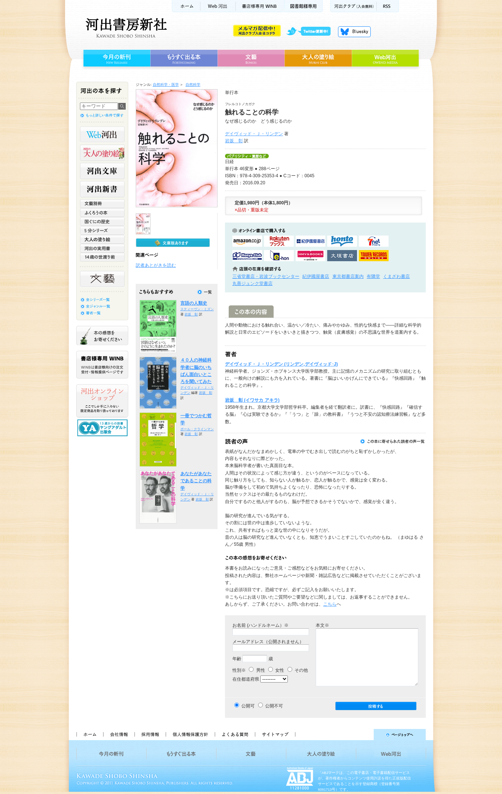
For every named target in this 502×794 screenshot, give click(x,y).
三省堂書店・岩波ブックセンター (265, 276)
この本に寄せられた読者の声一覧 (393, 441)
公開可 (248, 706)
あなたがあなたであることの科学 (196, 481)
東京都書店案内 (348, 276)
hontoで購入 (342, 241)
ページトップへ (364, 734)
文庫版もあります (173, 242)
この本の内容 (251, 311)
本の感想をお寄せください (102, 335)
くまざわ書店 (396, 276)
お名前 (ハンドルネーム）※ (260, 625)
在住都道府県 (245, 679)
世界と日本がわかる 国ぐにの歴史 (102, 221)
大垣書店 (342, 255)
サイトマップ (275, 734)
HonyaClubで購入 (247, 255)
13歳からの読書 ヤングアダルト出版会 (103, 427)
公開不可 (274, 706)
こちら (330, 604)
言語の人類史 (193, 303)
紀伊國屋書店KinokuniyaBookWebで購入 (310, 241)
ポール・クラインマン (197, 429)
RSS (388, 6)
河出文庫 (102, 171)
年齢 (236, 658)
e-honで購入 (279, 255)
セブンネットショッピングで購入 (374, 241)
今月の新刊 (115, 58)
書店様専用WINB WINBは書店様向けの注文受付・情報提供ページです (102, 365)
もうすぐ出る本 (184, 58)
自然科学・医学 (166, 84)
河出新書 (102, 189)
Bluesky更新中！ (354, 32)
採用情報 (149, 734)
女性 (276, 670)
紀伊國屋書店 (315, 276)
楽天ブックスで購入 (279, 241)
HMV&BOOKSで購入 (310, 255)
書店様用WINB (260, 6)
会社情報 (118, 734)
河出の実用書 (102, 248)
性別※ (239, 670)
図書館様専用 (303, 6)
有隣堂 (373, 276)
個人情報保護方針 (190, 734)
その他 (297, 670)
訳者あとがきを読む (156, 265)
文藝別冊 (102, 203)
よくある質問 (235, 734)
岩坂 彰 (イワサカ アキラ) (252, 400)
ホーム (186, 6)
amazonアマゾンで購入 (247, 241)
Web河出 (218, 6)
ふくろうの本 (102, 212)
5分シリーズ (102, 230)
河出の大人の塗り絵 (102, 153)
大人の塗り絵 (318, 58)
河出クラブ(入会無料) (353, 6)
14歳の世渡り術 (102, 257)
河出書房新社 (125, 28)
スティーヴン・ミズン (197, 309)
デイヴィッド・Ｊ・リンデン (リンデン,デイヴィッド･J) (281, 364)
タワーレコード (374, 255)
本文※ (322, 625)
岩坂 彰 (234, 140)
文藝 (251, 58)
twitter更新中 (311, 32)
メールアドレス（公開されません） (268, 641)
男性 (257, 670)
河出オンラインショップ (102, 401)
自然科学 (193, 84)
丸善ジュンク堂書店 (252, 283)
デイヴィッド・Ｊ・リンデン (254, 133)
